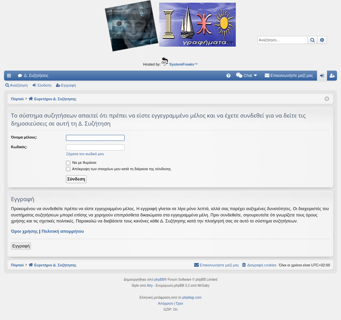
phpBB (159, 279)
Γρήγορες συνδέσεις (10, 77)
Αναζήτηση (19, 85)
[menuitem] (228, 76)
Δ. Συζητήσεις (36, 75)
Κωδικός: (19, 147)
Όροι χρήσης (24, 231)
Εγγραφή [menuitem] (333, 77)
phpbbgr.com (191, 297)
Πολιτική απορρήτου (63, 231)
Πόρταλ (17, 99)
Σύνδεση (44, 85)
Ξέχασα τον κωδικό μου (85, 154)
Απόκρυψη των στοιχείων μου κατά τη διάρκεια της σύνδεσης (118, 169)
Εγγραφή (68, 85)
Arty (150, 285)
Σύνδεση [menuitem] (323, 77)
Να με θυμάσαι (81, 162)
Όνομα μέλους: (24, 137)
